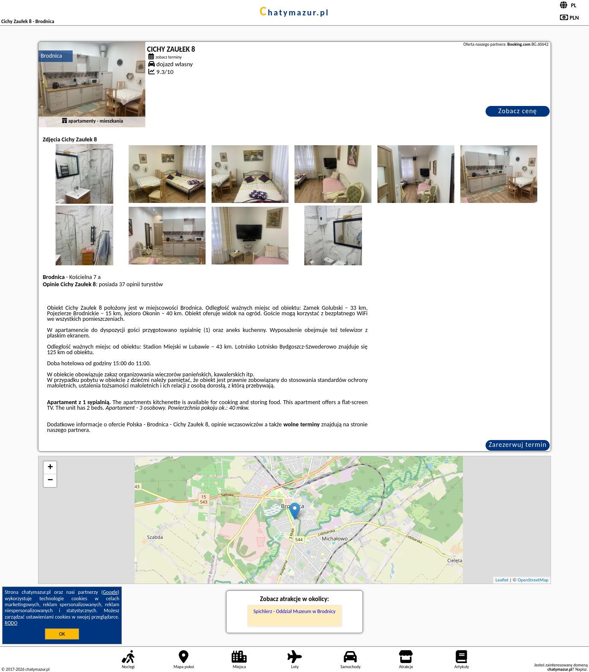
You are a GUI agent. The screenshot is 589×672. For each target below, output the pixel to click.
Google (110, 592)
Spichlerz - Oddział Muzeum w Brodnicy (294, 611)
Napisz (581, 669)
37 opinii (129, 284)
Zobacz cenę (517, 111)
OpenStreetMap (533, 580)
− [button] (50, 480)
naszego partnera (68, 430)
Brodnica (51, 55)
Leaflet (501, 580)
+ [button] (50, 467)
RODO (11, 623)
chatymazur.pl (295, 12)
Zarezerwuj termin (518, 444)
